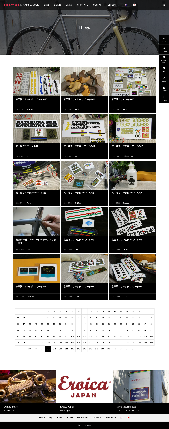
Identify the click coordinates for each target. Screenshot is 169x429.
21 (145, 312)
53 (60, 324)
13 (97, 312)
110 (127, 336)
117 (29, 343)
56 (78, 324)
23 (18, 318)
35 (91, 318)
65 (133, 324)
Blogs (46, 5)
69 (18, 330)
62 (115, 324)
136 (145, 343)
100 (66, 336)
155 (133, 349)
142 (54, 349)
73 (42, 330)
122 (60, 343)
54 (66, 324)
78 (72, 330)
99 (60, 336)
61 (109, 324)
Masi (76, 156)
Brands (57, 5)
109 (121, 336)
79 (78, 330)
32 (72, 318)
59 (97, 324)
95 (36, 336)
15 (109, 312)
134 (133, 343)
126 (84, 343)
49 (36, 324)
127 (90, 343)
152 (114, 349)
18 (127, 312)
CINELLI (78, 203)
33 (78, 318)
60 (103, 324)
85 (115, 330)
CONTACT (98, 5)
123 (66, 343)
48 (30, 324)
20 (139, 312)
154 (127, 349)
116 (23, 343)
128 (96, 343)
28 (48, 318)
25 (30, 318)
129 (102, 343)
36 (97, 318)
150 (102, 349)
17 (121, 312)
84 (109, 330)
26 (36, 318)
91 (151, 330)
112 (139, 336)
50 (42, 324)
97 (48, 336)
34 (85, 318)
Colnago (126, 203)
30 (60, 318)
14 (103, 312)
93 (24, 336)
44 (145, 318)
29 (54, 318)
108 (114, 336)
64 (127, 324)
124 (72, 343)
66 (139, 324)
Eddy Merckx (128, 156)
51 (48, 324)
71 (30, 330)
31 (66, 318)
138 (29, 349)
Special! (30, 109)
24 (24, 318)
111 (133, 336)
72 (36, 330)
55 (72, 324)
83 (103, 330)
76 (60, 330)
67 (145, 324)
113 (145, 336)
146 (78, 349)
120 (48, 343)
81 (91, 330)
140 (42, 349)
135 (139, 343)
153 (121, 349)
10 (78, 312)
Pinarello (30, 297)
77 (66, 330)
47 (24, 324)
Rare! (77, 109)
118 (35, 343)
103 (84, 336)
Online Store (113, 5)
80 (85, 330)
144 (66, 349)
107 (108, 336)
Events (69, 5)
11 (85, 312)
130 (108, 343)
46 (18, 324)
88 (133, 330)
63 (121, 324)
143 (60, 349)
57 (85, 324)
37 (103, 318)
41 (127, 318)
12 (91, 312)
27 (42, 318)
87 (127, 330)
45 (151, 318)
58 (91, 324)
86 (121, 330)
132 (121, 343)
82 (97, 330)
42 (133, 318)
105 (96, 336)
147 (84, 349)
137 (151, 343)
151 (108, 349)
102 (78, 336)
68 (151, 324)
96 (42, 336)
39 (115, 318)
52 (54, 324)
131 (114, 343)
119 (42, 343)
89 (139, 330)
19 (133, 312)
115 (17, 343)
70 (24, 330)
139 (35, 349)
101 (72, 336)
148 (90, 349)
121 (54, 343)
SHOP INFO (82, 5)
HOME (42, 418)
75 (54, 330)
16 (115, 312)
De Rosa (126, 250)
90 (145, 330)
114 (151, 336)
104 (90, 336)
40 (121, 318)
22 (151, 312)
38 (109, 318)
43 (139, 318)
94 (30, 336)
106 (102, 336)
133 (127, 343)
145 (72, 349)
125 (78, 343)
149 (96, 349)
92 (18, 336)
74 (48, 330)
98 (54, 336)
